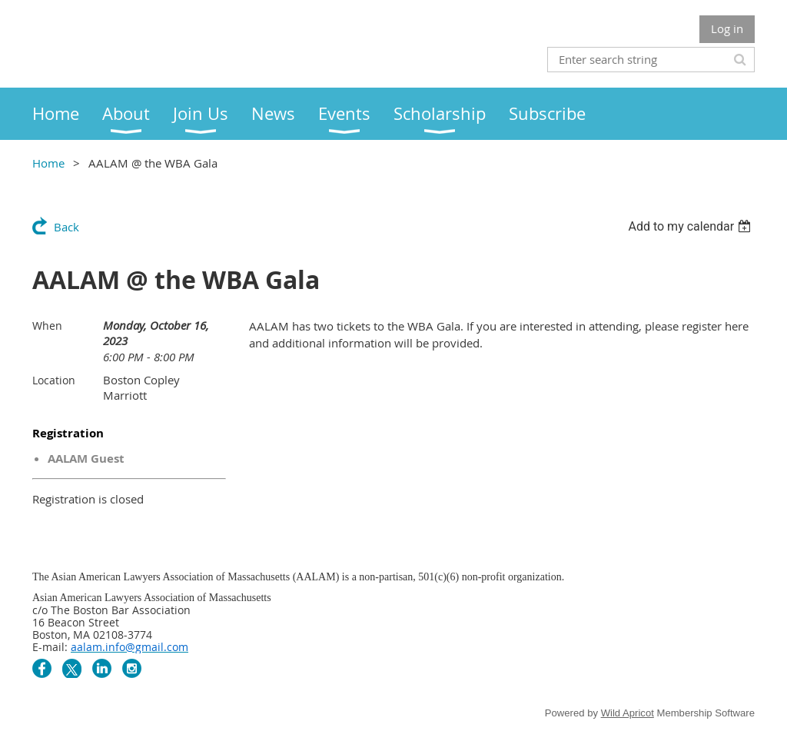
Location (53, 380)
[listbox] (691, 226)
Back (66, 226)
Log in (727, 28)
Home (48, 163)
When (47, 325)
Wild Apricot (627, 713)
